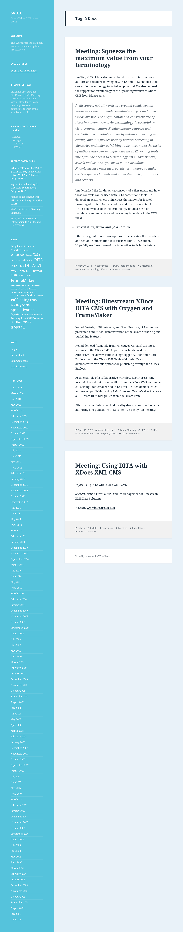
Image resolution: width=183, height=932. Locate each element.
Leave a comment (121, 269)
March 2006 (17, 868)
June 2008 (16, 713)
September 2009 (20, 627)
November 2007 (19, 753)
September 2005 (20, 902)
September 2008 (20, 696)
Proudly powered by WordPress (92, 556)
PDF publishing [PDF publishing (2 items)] (28, 295)
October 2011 (18, 496)
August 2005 (17, 908)
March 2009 (17, 662)
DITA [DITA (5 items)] (38, 259)
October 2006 (18, 828)
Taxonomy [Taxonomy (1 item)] (38, 314)
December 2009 (19, 610)
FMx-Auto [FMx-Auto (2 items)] (26, 275)
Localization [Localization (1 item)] (15, 292)
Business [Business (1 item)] (29, 255)
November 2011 (19, 490)
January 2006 (18, 879)
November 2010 (19, 553)
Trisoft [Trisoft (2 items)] (24, 318)
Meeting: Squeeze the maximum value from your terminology (114, 58)
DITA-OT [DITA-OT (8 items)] (33, 265)
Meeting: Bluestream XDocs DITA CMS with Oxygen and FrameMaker (114, 308)
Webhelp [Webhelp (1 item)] (39, 318)
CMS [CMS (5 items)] (36, 254)
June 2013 (16, 399)
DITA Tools (119, 265)
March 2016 (17, 393)
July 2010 (16, 570)
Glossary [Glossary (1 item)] (24, 285)
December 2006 (19, 816)
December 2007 (19, 748)
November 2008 (19, 685)
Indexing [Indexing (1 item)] (14, 289)
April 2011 (16, 524)
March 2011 (17, 530)
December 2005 (19, 885)
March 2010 (17, 593)
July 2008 (16, 707)
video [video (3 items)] (32, 318)
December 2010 (19, 547)
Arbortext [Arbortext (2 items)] (16, 250)
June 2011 (16, 513)
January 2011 (18, 542)
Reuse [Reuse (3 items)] (34, 300)
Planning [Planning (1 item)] (40, 296)
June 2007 (16, 782)
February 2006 (19, 873)
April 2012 (16, 467)
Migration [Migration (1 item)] (33, 292)
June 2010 (16, 576)
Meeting (130, 265)
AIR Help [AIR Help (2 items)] (26, 246)
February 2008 (19, 736)
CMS (143, 430)
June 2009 (16, 645)
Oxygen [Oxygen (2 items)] (15, 295)
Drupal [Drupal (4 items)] (37, 271)
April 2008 (16, 725)
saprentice (16, 184)
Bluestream (104, 77)
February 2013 (19, 416)
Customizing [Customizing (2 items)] (27, 260)
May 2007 (16, 788)
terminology (93, 269)
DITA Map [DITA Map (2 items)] (25, 271)
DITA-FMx (152, 430)
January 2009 (18, 673)
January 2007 (18, 810)
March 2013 (17, 410)
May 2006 (16, 856)
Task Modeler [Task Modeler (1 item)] (28, 314)
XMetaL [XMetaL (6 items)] (18, 327)
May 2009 (16, 650)
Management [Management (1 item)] (25, 292)
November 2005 (19, 891)
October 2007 (18, 759)
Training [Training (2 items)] (15, 318)
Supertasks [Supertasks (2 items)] (17, 314)
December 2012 (19, 421)
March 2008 (17, 730)
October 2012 (18, 433)
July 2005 (16, 913)
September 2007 (20, 765)
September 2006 (20, 833)
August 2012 (17, 444)
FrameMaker (93, 433)
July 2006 (16, 845)
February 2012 (19, 473)
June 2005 (16, 919)
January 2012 (18, 479)
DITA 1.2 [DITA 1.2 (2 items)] (15, 271)
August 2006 (17, 839)
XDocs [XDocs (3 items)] (27, 322)
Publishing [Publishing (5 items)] (20, 299)
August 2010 (17, 564)
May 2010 (16, 582)
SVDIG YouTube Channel (24, 70)
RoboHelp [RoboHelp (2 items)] (16, 305)
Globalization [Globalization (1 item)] (16, 285)
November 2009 (19, 616)
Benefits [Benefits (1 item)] (25, 250)
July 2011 (16, 507)
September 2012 (20, 439)
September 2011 (20, 502)
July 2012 (16, 450)
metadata (80, 269)
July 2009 (16, 639)
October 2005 (18, 896)
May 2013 (16, 404)
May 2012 (16, 461)
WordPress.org (19, 366)
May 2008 (16, 719)
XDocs (104, 269)
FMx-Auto (80, 433)
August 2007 (17, 770)
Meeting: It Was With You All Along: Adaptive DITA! (26, 175)
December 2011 (19, 484)
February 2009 (19, 667)
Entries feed (17, 355)
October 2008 (18, 690)
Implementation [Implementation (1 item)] (34, 285)
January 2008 (18, 742)
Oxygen (105, 433)
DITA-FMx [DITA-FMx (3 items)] (17, 266)
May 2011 (16, 519)
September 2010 (20, 559)
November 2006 (19, 822)
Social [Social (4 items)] (26, 305)
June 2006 (16, 850)
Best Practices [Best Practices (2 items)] (18, 254)
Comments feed (19, 360)
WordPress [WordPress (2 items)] (17, 322)
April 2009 (16, 656)
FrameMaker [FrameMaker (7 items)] (23, 280)
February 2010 (19, 599)
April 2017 (16, 387)
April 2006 (16, 862)
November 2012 (19, 427)
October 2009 (18, 622)
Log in (14, 349)
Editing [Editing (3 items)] (15, 275)
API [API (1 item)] (32, 247)
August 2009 (17, 633)
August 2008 (17, 702)
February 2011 (19, 536)
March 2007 (17, 799)
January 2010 (18, 605)
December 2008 (19, 679)
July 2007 (16, 776)
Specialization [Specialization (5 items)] (23, 309)
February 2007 (19, 805)
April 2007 (16, 793)
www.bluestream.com (101, 508)
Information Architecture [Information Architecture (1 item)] (27, 289)
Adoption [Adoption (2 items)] (16, 246)
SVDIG (17, 13)
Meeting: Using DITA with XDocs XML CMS (111, 469)
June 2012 (16, 456)
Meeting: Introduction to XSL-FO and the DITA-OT (26, 222)
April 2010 (16, 587)
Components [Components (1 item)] (15, 260)
